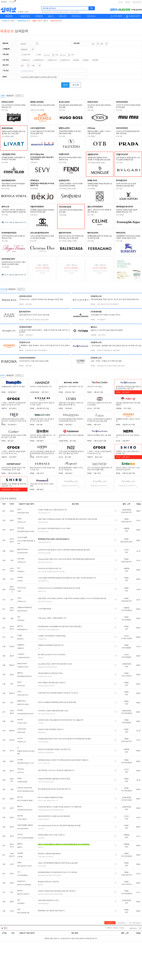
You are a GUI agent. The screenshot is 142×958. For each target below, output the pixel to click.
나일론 (40, 857)
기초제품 (40, 723)
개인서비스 (76, 16)
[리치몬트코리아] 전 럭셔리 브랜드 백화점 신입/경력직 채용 (14, 263)
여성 (59, 810)
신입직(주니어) (64, 60)
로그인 (120, 2)
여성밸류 (49, 571)
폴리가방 (44, 857)
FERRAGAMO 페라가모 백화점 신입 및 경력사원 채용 (99, 237)
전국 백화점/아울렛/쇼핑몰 (96, 162)
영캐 (62, 810)
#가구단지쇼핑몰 (57, 12)
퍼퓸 (39, 658)
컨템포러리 (41, 667)
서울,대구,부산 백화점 (37, 110)
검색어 (4, 77)
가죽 (51, 714)
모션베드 (49, 800)
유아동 (40, 819)
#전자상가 (66, 12)
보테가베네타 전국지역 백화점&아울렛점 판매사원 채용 (13, 184)
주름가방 (50, 857)
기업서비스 (91, 16)
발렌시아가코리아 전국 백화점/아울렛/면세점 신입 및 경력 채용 (71, 237)
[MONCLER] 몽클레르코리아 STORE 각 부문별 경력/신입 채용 (99, 158)
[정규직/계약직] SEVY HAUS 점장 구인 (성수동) (41, 158)
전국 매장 (5, 162)
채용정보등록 (134, 16)
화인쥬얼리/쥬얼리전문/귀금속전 (47, 875)
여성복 (51, 782)
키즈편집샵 (45, 819)
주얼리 (43, 562)
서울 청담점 (62, 215)
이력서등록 (117, 16)
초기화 (75, 85)
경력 (38, 54)
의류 (45, 676)
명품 (49, 553)
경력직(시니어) (52, 60)
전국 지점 (5, 110)
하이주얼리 (48, 601)
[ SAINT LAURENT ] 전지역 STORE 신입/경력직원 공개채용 (71, 184)
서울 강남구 (34, 215)
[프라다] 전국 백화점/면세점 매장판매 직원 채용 (127, 132)
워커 (39, 714)
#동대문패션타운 (46, 12)
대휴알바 (85, 60)
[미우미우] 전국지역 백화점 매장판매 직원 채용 (128, 106)
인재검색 (39, 16)
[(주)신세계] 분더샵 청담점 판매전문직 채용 (71, 211)
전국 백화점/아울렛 (8, 136)
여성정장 (55, 571)
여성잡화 (46, 894)
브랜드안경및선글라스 (44, 542)
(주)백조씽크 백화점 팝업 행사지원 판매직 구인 (42, 184)
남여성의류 (41, 553)
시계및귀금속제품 (43, 742)
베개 (53, 800)
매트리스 (40, 800)
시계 (51, 562)
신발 (42, 714)
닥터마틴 (46, 714)
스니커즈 (43, 763)
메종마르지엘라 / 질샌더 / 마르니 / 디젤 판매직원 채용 (99, 132)
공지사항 (12, 2)
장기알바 (94, 60)
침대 (45, 800)
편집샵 (47, 903)
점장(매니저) (25, 60)
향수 (39, 648)
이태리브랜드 (42, 629)
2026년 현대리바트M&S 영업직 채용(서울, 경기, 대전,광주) (13, 132)
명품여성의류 (42, 732)
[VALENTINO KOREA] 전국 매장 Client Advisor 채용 (70, 132)
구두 (54, 714)
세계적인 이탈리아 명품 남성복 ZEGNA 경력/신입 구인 (126, 211)
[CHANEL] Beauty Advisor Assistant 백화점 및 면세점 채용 (42, 211)
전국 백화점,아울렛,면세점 (67, 188)
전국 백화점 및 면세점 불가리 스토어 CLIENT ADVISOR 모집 (128, 158)
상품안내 (19, 95)
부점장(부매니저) (38, 60)
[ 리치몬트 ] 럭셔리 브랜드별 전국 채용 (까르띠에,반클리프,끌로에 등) (14, 211)
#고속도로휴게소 (75, 12)
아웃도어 (49, 676)
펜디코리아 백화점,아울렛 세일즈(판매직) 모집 (70, 158)
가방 (39, 782)
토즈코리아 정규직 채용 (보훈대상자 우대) (99, 106)
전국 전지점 (62, 162)
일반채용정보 (121, 923)
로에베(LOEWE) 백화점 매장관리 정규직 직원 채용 (99, 184)
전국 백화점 (91, 136)
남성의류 (46, 686)
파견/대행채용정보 (135, 923)
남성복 (58, 629)
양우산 (47, 782)
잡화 (46, 553)
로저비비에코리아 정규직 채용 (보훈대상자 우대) (13, 237)
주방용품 (40, 639)
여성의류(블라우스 (43, 581)
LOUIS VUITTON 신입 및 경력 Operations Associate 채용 (126, 184)
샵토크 (50, 16)
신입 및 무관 (25, 54)
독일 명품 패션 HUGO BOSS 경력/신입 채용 (70, 106)
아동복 (40, 591)
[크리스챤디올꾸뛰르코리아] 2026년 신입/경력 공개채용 (42, 237)
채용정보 (9, 16)
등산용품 (40, 676)
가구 (56, 800)
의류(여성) (41, 829)
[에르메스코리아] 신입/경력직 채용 (42, 105)
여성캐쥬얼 (41, 903)
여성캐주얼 (61, 571)
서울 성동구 (34, 162)
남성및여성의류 (49, 667)
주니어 (44, 591)
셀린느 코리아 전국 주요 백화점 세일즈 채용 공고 (99, 211)
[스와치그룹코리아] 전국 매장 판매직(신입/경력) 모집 (42, 132)
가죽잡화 (60, 894)
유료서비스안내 (137, 2)
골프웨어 (40, 885)
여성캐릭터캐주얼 (43, 531)
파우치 (43, 782)
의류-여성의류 (42, 571)
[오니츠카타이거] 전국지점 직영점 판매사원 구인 (13, 106)
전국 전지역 (34, 136)
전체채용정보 (110, 923)
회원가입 (127, 2)
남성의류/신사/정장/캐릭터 (46, 752)
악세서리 (51, 686)
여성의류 (40, 686)
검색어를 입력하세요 (49, 8)
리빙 (45, 639)
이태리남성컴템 (50, 629)
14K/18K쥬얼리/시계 (44, 513)
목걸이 (59, 875)
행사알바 (75, 60)
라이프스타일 (53, 894)
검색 (92, 8)
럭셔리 (47, 562)
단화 (48, 763)
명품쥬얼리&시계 (43, 522)
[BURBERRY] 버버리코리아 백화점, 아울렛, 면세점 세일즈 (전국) (128, 237)
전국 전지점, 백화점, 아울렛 (68, 241)
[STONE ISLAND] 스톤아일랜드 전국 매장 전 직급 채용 (13, 158)
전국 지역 (33, 241)
